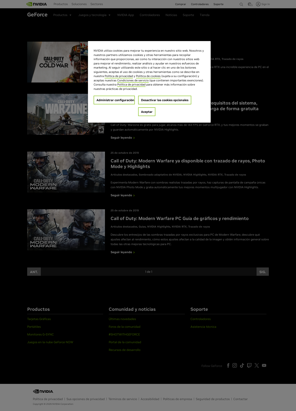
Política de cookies (148, 76)
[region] (149, 82)
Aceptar (147, 112)
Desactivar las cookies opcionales (164, 100)
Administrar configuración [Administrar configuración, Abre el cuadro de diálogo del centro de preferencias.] (115, 100)
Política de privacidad (119, 76)
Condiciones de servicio (133, 80)
